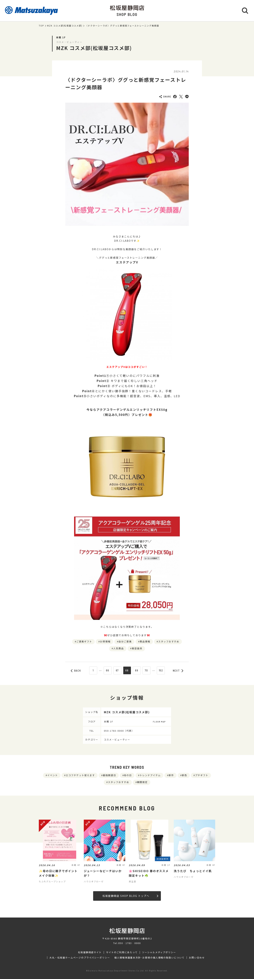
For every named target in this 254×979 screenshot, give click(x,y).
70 (146, 670)
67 (117, 670)
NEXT (178, 670)
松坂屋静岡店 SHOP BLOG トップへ (130, 896)
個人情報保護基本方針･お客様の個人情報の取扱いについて (149, 957)
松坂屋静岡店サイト (90, 952)
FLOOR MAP (159, 721)
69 (136, 670)
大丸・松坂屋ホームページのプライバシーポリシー (79, 957)
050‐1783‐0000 (129, 943)
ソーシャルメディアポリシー (159, 952)
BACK (76, 670)
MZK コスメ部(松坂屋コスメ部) (64, 25)
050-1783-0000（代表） (119, 730)
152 (161, 670)
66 (107, 670)
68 (127, 670)
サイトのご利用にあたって (122, 952)
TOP (41, 25)
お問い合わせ (197, 957)
